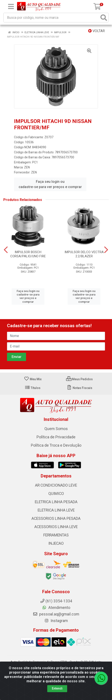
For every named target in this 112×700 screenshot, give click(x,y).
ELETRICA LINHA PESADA (56, 502)
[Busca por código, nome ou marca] (51, 17)
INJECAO (56, 543)
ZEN (27, 167)
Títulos (32, 388)
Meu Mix (33, 379)
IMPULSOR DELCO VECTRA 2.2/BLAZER (84, 254)
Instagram (56, 621)
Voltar (96, 31)
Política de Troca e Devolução (56, 445)
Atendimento (56, 607)
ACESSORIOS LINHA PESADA (56, 518)
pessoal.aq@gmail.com (56, 614)
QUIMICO (56, 493)
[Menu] (11, 6)
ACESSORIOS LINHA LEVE (56, 527)
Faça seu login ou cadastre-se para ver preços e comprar (50, 184)
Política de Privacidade (56, 437)
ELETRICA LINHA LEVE (56, 510)
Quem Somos (56, 429)
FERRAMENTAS (56, 535)
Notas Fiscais (79, 388)
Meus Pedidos (79, 379)
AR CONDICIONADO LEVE (56, 485)
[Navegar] (5, 249)
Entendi (57, 688)
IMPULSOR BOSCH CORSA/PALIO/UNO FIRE (28, 254)
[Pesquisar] (103, 17)
